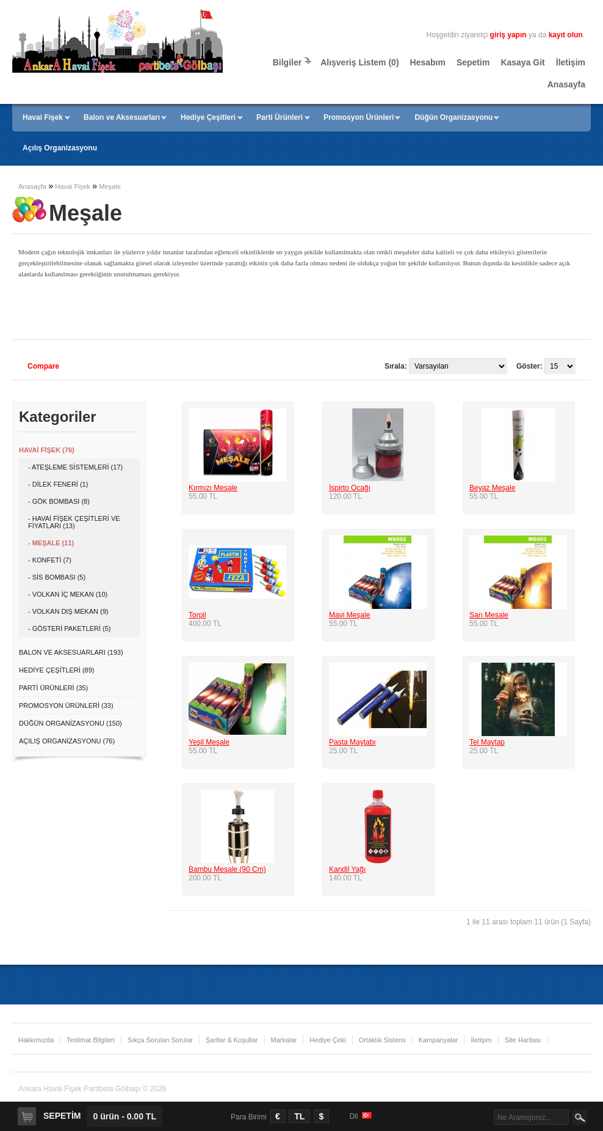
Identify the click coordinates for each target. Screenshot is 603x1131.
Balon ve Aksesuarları (122, 117)
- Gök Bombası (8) (59, 501)
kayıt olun (566, 35)
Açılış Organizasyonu (60, 148)
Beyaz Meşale (492, 488)
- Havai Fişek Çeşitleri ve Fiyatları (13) (74, 522)
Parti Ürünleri (279, 117)
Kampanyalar (438, 1040)
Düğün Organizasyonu (453, 117)
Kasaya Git (522, 62)
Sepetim (473, 62)
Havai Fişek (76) (46, 450)
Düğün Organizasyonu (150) (70, 723)
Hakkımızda (36, 1040)
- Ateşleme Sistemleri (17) (75, 467)
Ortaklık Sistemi (382, 1040)
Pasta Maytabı (352, 742)
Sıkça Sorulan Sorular (160, 1040)
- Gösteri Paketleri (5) (69, 628)
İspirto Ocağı (349, 488)
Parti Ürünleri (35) (53, 687)
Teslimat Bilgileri (91, 1040)
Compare (43, 366)
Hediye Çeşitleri (208, 117)
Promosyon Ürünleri (358, 117)
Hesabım (428, 62)
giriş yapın (508, 35)
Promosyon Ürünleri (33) (66, 705)
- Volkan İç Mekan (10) (67, 594)
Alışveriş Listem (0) (359, 62)
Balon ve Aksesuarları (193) (71, 652)
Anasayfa (566, 84)
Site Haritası (523, 1040)
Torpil (197, 615)
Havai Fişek (43, 117)
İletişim (570, 62)
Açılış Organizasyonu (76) (67, 741)
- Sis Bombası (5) (56, 577)
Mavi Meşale (349, 615)
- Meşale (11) (51, 543)
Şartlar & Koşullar (232, 1040)
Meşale (109, 186)
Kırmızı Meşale (213, 488)
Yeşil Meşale (209, 742)
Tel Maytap (487, 742)
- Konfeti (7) (49, 560)
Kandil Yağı (347, 869)
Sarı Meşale (488, 615)
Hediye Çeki (327, 1040)
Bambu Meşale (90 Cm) (227, 869)
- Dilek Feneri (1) (58, 484)
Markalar (284, 1040)
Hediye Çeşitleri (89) (56, 670)
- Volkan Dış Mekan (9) (68, 611)
